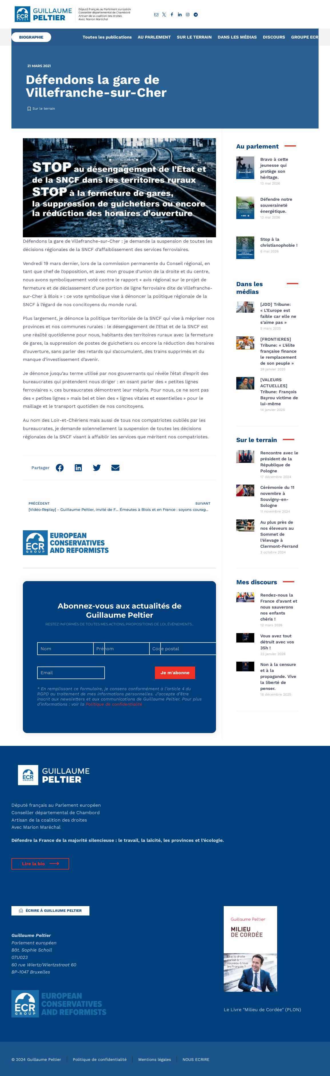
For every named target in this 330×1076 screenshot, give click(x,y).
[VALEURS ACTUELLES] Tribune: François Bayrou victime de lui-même (279, 391)
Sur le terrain (44, 109)
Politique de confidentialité (114, 704)
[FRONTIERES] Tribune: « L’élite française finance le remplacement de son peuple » (278, 351)
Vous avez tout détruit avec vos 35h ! (277, 642)
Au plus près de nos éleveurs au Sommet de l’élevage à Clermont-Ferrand (279, 534)
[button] (59, 467)
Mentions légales (154, 1059)
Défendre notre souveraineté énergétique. (276, 205)
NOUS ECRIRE (196, 1059)
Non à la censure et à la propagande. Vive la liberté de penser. (278, 676)
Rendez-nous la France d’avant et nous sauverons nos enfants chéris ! (278, 607)
